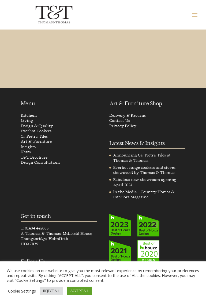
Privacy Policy (122, 126)
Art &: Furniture (36, 141)
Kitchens (29, 115)
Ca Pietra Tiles (34, 136)
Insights (28, 147)
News (26, 152)
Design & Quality (37, 126)
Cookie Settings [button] (22, 291)
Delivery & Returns (127, 115)
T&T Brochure (34, 157)
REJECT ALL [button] (51, 290)
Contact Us (119, 120)
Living (27, 120)
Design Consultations (40, 162)
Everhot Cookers (36, 131)
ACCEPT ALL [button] (79, 290)
